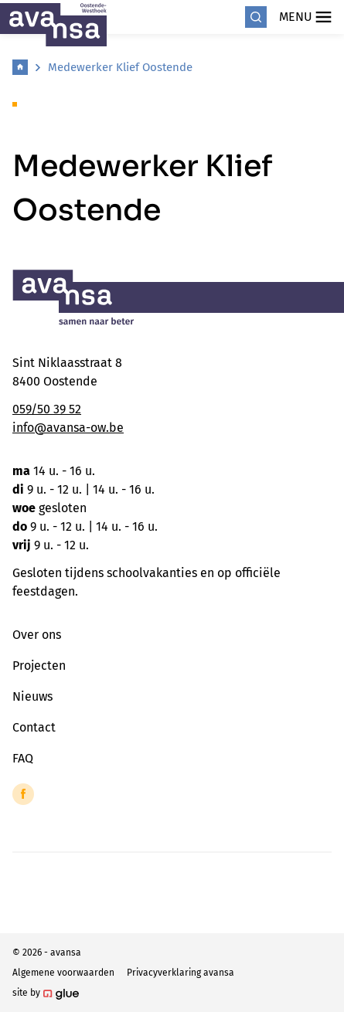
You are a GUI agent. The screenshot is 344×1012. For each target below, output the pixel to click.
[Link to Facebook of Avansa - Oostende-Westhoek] (23, 794)
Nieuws (32, 696)
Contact (34, 727)
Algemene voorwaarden (63, 972)
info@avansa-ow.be (68, 427)
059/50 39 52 (46, 409)
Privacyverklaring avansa (180, 972)
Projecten (39, 665)
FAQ (22, 758)
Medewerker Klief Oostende (120, 67)
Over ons (36, 634)
